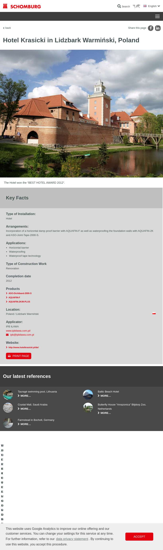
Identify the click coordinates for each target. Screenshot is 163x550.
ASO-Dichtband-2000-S (20, 293)
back (8, 27)
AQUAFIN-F (14, 297)
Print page (21, 356)
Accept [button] (139, 536)
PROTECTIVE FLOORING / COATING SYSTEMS (23, 518)
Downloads (63, 503)
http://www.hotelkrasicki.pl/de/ (24, 347)
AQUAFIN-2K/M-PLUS (19, 301)
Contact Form (64, 509)
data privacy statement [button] (72, 539)
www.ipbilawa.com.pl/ (18, 330)
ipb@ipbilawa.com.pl (22, 334)
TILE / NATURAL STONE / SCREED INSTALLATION (22, 506)
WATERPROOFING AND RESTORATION (25, 497)
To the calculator (66, 497)
